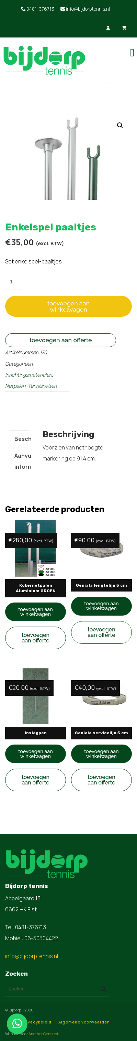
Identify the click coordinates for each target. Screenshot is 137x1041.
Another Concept (43, 1033)
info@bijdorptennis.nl (85, 9)
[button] (120, 125)
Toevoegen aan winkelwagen (68, 306)
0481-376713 (37, 9)
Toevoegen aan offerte (61, 340)
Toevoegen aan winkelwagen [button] (35, 611)
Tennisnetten (42, 385)
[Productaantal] (14, 282)
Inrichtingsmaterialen (28, 374)
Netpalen (15, 385)
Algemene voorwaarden (84, 1021)
